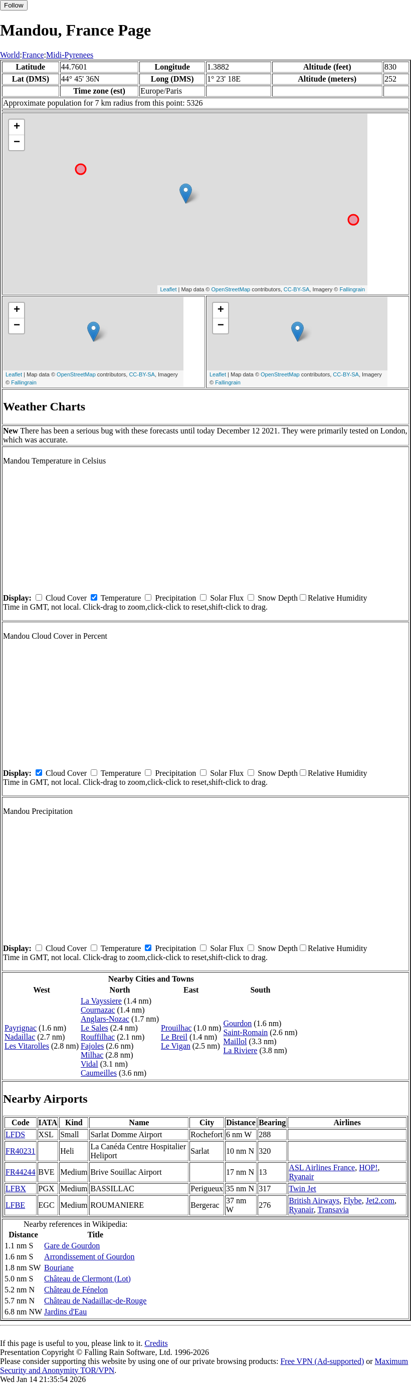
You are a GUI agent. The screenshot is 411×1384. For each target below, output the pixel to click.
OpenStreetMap (231, 289)
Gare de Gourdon (72, 1245)
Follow (14, 5)
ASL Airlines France (322, 1167)
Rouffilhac (98, 1037)
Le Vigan (175, 1046)
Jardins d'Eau (65, 1311)
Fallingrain (352, 289)
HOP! (368, 1167)
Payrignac (21, 1028)
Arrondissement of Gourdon (89, 1256)
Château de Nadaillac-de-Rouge (95, 1300)
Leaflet (168, 289)
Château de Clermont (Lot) (87, 1278)
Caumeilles (99, 1073)
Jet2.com (380, 1200)
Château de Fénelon (76, 1289)
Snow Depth (278, 598)
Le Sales (94, 1028)
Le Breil (174, 1037)
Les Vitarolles (27, 1046)
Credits (155, 1343)
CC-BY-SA (297, 289)
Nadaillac (20, 1037)
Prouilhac (176, 1028)
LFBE (15, 1205)
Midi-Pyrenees (69, 55)
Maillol (235, 1041)
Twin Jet (302, 1188)
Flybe (352, 1200)
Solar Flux (227, 598)
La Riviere (240, 1050)
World (10, 55)
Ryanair (301, 1176)
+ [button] (17, 127)
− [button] (17, 142)
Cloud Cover (66, 598)
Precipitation (175, 598)
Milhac (92, 1055)
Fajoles (92, 1046)
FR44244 (21, 1172)
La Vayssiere (101, 1001)
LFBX (16, 1188)
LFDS (15, 1134)
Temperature (121, 598)
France (33, 55)
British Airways (314, 1200)
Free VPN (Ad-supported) (322, 1361)
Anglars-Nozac (105, 1019)
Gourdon (237, 1023)
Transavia (333, 1209)
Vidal (89, 1064)
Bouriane (59, 1267)
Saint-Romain (245, 1032)
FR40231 (21, 1151)
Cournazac (98, 1010)
